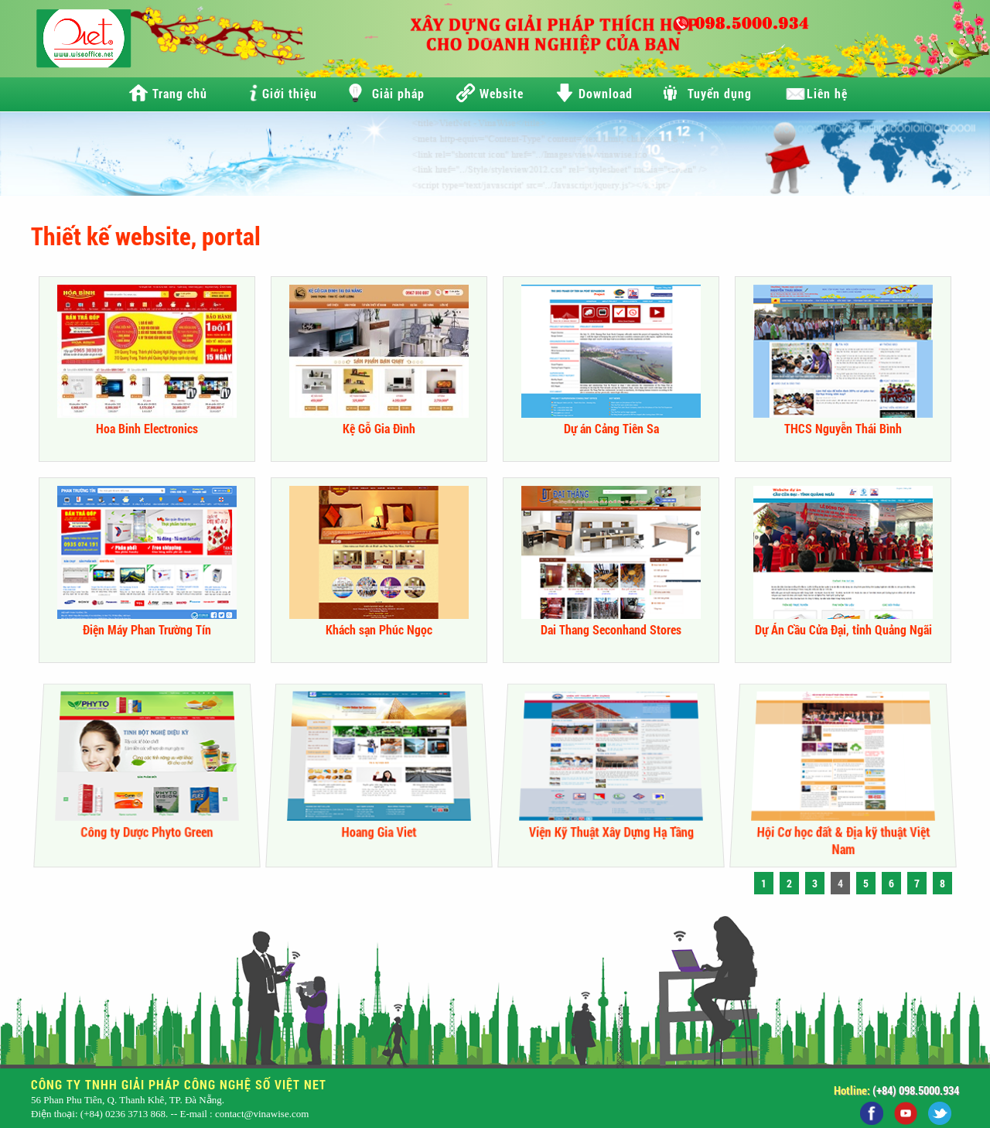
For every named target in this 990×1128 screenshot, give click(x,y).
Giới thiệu (289, 93)
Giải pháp (398, 93)
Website (502, 93)
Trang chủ (179, 93)
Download (606, 93)
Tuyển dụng (720, 93)
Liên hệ (827, 93)
